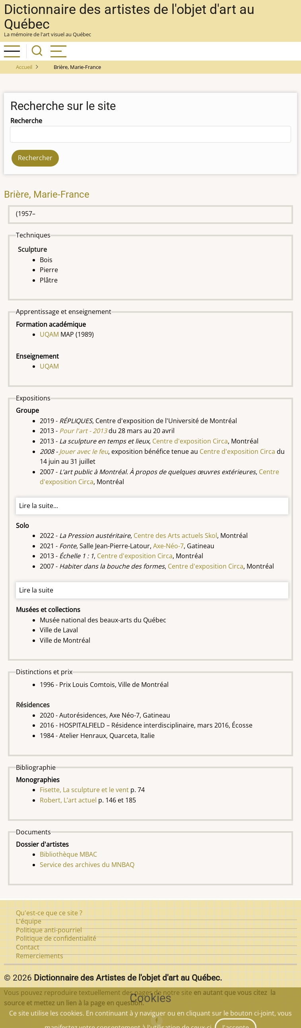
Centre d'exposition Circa (190, 441)
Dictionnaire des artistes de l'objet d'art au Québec (129, 17)
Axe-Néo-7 (168, 545)
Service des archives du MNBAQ (87, 864)
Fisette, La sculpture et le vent (84, 789)
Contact (27, 947)
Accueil (24, 67)
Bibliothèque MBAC (68, 854)
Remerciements (39, 955)
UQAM (49, 334)
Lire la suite (36, 590)
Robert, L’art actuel (68, 800)
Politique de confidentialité (56, 938)
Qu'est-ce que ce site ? (49, 912)
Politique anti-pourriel (49, 930)
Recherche (26, 120)
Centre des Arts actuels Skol (175, 535)
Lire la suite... (38, 505)
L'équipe (28, 921)
